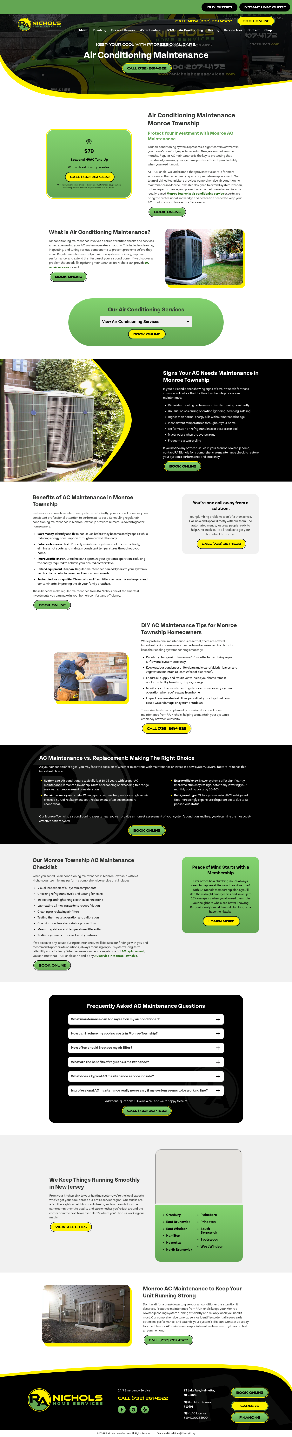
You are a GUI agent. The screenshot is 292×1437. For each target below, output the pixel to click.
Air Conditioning (191, 30)
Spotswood (209, 1240)
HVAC (170, 30)
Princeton (208, 1222)
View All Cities (71, 1227)
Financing (249, 1417)
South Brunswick (209, 1231)
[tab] (146, 1019)
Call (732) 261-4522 (147, 68)
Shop (268, 30)
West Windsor (212, 1247)
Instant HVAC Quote (265, 7)
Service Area (233, 30)
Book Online (256, 21)
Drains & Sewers (123, 30)
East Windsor (176, 1229)
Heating (213, 30)
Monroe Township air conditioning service (195, 193)
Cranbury (173, 1215)
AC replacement (133, 951)
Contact (254, 30)
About (83, 30)
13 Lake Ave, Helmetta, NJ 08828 (199, 1393)
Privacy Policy (188, 1433)
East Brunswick (178, 1222)
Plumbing (99, 30)
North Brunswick (179, 1250)
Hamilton (173, 1236)
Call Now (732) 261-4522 (203, 21)
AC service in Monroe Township (115, 956)
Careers (249, 1406)
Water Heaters (150, 30)
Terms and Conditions (168, 1433)
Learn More (221, 921)
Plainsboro (209, 1215)
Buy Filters (219, 7)
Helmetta (173, 1243)
